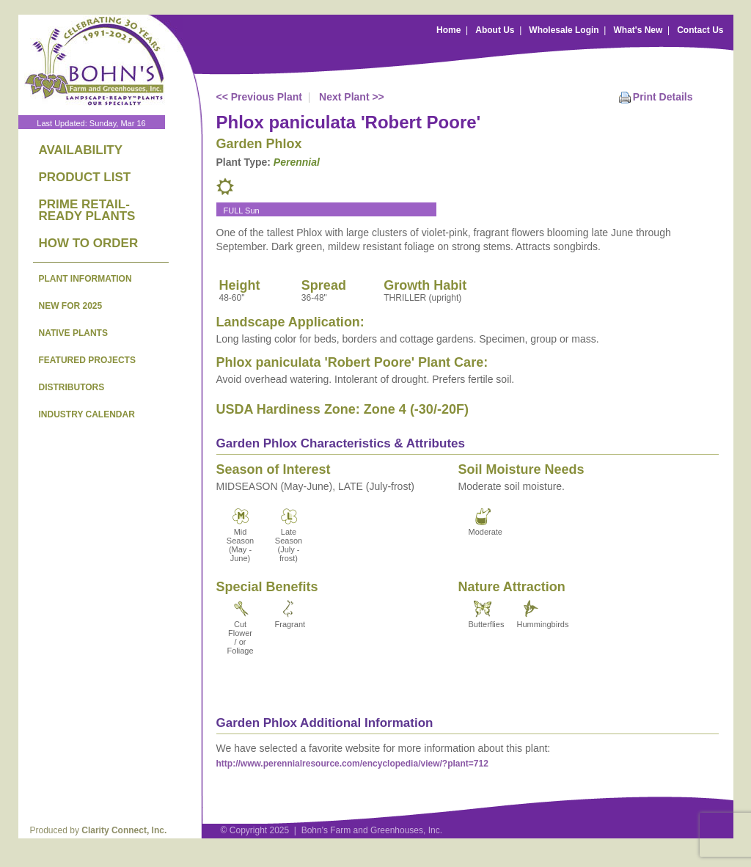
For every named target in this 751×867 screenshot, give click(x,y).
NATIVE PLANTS (73, 333)
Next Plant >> (351, 97)
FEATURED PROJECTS (87, 360)
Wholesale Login (563, 30)
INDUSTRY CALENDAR (87, 414)
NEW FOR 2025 (71, 306)
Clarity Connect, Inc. (123, 830)
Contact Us (700, 30)
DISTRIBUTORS (72, 387)
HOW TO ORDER (89, 243)
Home (448, 30)
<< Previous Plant (259, 97)
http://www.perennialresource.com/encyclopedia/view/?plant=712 (352, 763)
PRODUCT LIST (85, 177)
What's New (637, 30)
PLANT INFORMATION (85, 279)
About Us (494, 30)
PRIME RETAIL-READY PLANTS (87, 210)
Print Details (663, 97)
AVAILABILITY (81, 150)
